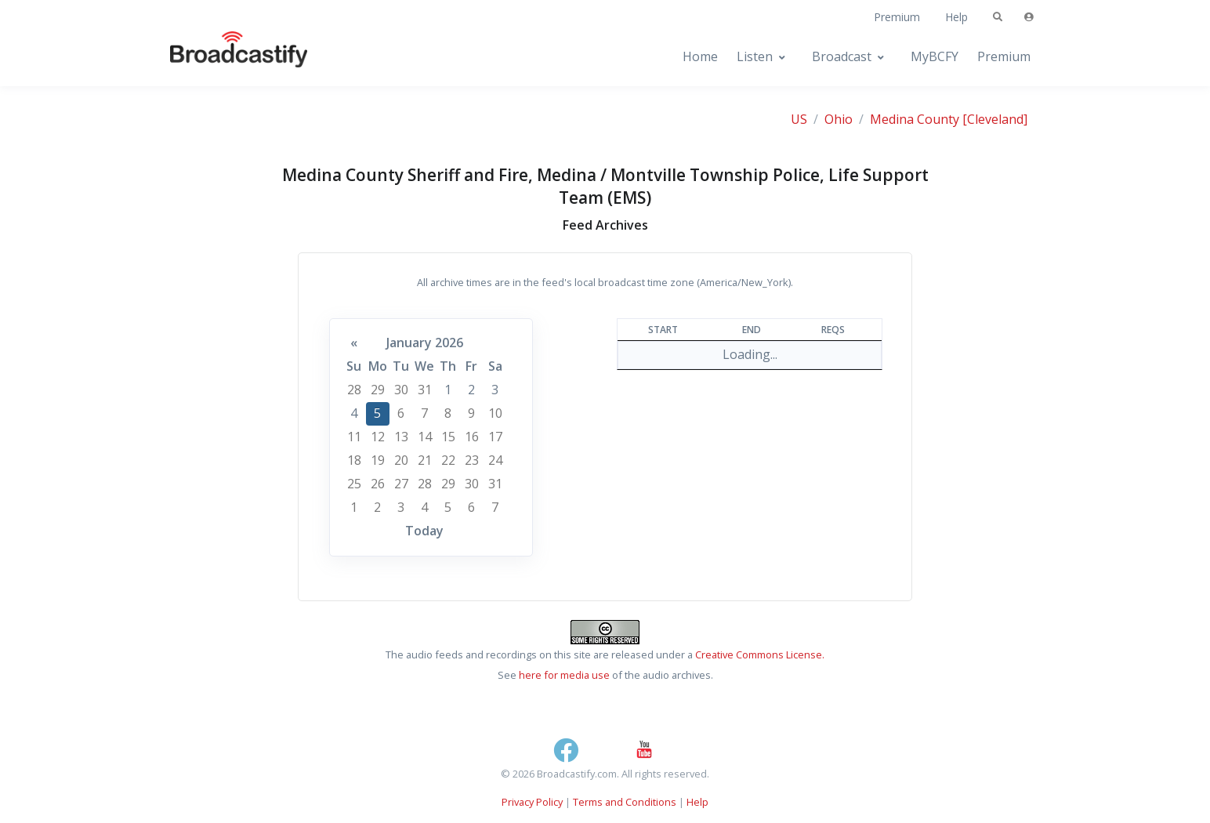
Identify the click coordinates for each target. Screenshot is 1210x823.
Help (956, 16)
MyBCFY (934, 56)
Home (700, 56)
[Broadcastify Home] (223, 56)
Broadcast (841, 56)
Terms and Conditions (624, 802)
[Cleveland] (994, 119)
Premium (897, 16)
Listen (755, 56)
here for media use (564, 675)
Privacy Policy (532, 802)
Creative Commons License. (759, 654)
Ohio (838, 119)
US (799, 119)
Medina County (914, 119)
